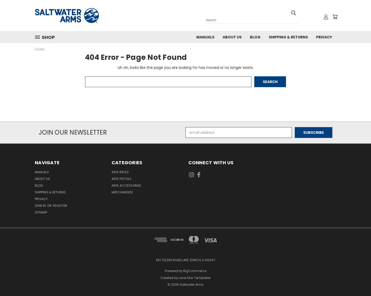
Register (60, 205)
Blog (255, 37)
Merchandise (122, 192)
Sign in (41, 205)
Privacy (324, 37)
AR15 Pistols (121, 179)
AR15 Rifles (120, 172)
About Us (232, 37)
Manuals (205, 37)
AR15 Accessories (126, 185)
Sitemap (41, 212)
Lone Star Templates (195, 278)
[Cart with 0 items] (335, 16)
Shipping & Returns (288, 37)
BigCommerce (194, 271)
